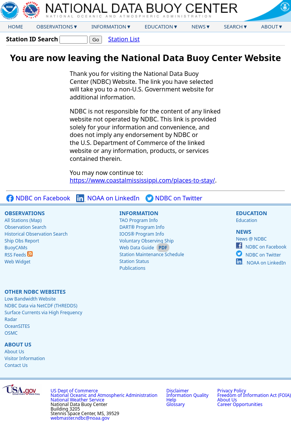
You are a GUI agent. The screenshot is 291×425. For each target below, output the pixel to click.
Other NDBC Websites (35, 291)
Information (108, 26)
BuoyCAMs (16, 247)
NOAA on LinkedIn (107, 198)
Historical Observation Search (36, 234)
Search (233, 26)
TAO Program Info (138, 220)
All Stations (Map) (23, 220)
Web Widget (17, 261)
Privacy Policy (231, 390)
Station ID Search (32, 39)
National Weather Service (78, 400)
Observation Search (25, 227)
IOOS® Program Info (141, 234)
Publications (132, 268)
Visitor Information (25, 358)
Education (159, 26)
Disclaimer (177, 390)
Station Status (134, 261)
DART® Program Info (141, 227)
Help (171, 400)
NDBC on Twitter (174, 198)
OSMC (11, 333)
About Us (18, 344)
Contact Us (16, 365)
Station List (123, 39)
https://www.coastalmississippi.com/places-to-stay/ (142, 180)
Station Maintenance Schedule (151, 254)
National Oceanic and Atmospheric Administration (104, 395)
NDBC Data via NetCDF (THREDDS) (41, 305)
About (269, 26)
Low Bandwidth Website (30, 299)
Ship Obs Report (22, 241)
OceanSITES (17, 326)
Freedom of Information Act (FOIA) (254, 395)
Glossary (175, 404)
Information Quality (187, 395)
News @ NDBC (251, 239)
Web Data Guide (136, 247)
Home (15, 26)
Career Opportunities (240, 404)
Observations (54, 26)
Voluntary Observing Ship (146, 241)
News (198, 26)
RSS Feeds (19, 255)
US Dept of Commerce (74, 390)
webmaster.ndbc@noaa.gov (80, 418)
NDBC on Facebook (38, 198)
